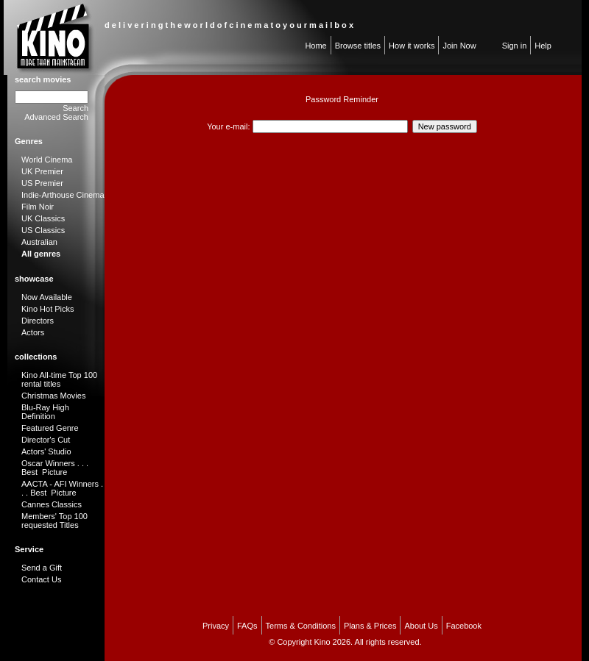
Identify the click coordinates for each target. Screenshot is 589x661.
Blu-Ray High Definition (45, 412)
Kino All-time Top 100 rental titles (59, 379)
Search (75, 108)
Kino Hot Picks (47, 308)
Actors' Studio (46, 451)
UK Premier (42, 171)
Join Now (459, 45)
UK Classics (43, 218)
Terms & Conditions (301, 625)
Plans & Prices (370, 625)
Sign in (514, 45)
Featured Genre (50, 428)
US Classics (43, 230)
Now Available (46, 297)
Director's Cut (45, 439)
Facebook (464, 625)
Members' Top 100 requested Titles (54, 520)
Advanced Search (56, 116)
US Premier (42, 183)
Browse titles (358, 45)
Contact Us (41, 579)
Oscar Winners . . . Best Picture (54, 467)
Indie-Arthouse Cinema (63, 194)
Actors (32, 332)
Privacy (215, 625)
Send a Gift (41, 567)
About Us (420, 625)
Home (315, 45)
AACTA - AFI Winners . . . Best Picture (62, 488)
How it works (411, 45)
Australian (39, 241)
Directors (37, 320)
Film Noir (37, 206)
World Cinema (47, 159)
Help (543, 45)
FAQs (247, 625)
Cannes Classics (51, 504)
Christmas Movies (53, 395)
